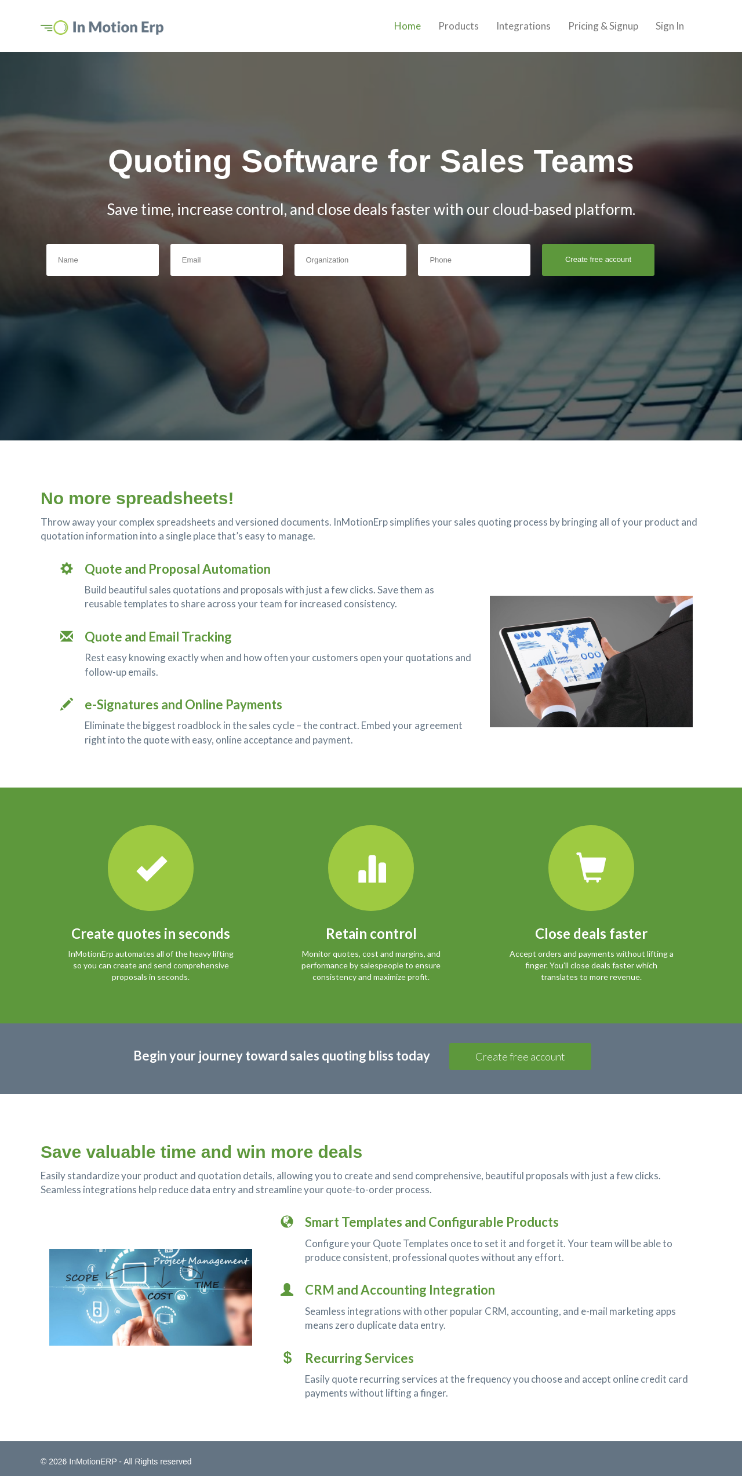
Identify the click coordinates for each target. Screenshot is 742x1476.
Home (407, 26)
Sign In (670, 26)
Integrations (523, 26)
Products (458, 26)
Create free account (520, 1056)
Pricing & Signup (603, 26)
